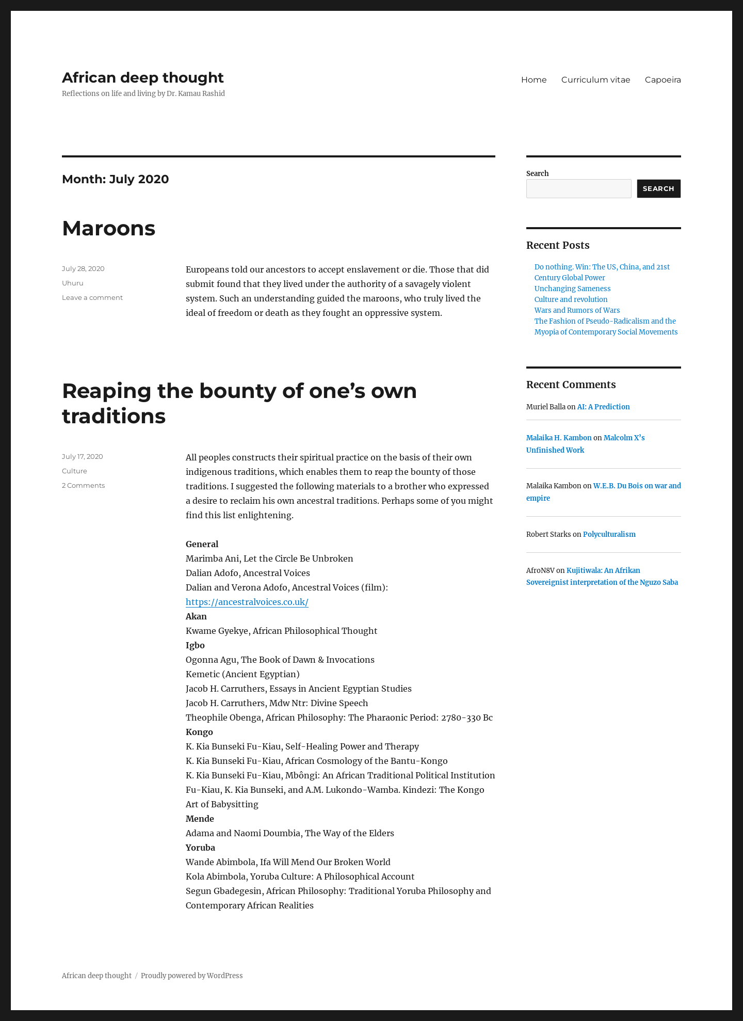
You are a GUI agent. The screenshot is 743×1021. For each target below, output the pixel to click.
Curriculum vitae (596, 80)
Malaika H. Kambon (559, 438)
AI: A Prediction (603, 407)
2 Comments (83, 485)
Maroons (108, 228)
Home (534, 80)
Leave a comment (92, 297)
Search (537, 173)
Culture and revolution (571, 299)
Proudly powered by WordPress (192, 975)
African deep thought (143, 77)
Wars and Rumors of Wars (577, 310)
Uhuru (73, 283)
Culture (74, 471)
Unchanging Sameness (573, 288)
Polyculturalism (609, 534)
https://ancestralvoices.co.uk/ (247, 602)
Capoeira (663, 80)
